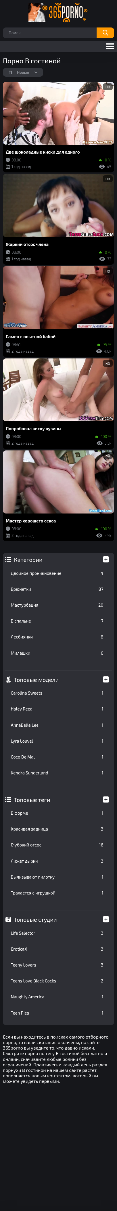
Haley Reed (57, 708)
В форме (57, 813)
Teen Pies (57, 1012)
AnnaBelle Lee (57, 725)
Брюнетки (57, 589)
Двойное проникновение (57, 573)
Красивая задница (57, 828)
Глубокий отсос (57, 844)
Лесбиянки (57, 636)
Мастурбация (57, 605)
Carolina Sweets (57, 692)
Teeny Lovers (57, 964)
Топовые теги (32, 799)
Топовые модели (36, 679)
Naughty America (57, 996)
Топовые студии (35, 919)
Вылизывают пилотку (57, 876)
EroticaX (57, 948)
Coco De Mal (57, 756)
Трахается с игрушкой (57, 892)
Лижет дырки (57, 861)
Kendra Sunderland (57, 772)
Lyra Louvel (57, 740)
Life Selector (57, 933)
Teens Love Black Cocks (57, 980)
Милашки (57, 653)
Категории (28, 559)
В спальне (57, 620)
